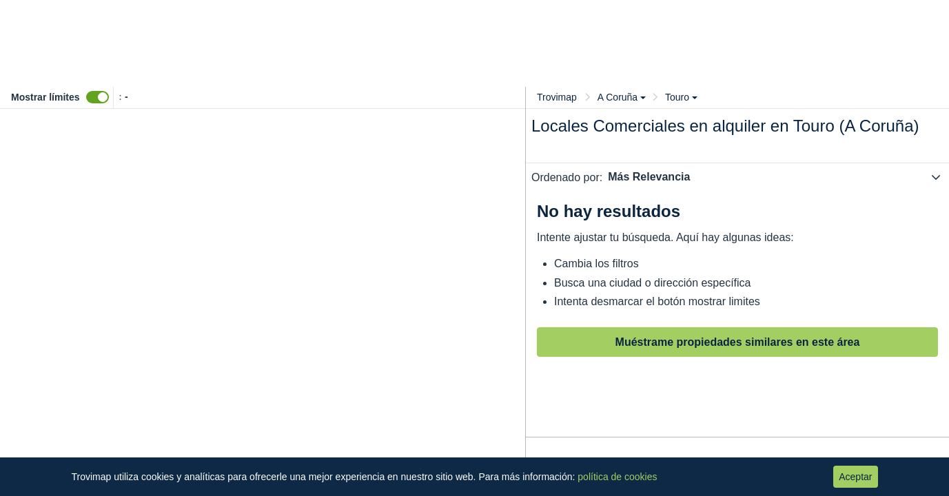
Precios (549, 21)
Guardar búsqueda (881, 64)
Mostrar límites (45, 97)
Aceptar (855, 476)
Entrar (862, 22)
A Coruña (622, 97)
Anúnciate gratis (786, 21)
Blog (720, 21)
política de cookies (617, 476)
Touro (681, 97)
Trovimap (557, 97)
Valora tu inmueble (638, 21)
